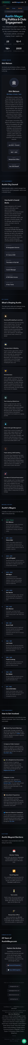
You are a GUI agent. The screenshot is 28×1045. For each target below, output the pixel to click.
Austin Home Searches (8, 1021)
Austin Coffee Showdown (12, 1018)
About (11, 1040)
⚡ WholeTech (6, 2)
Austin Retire (22, 1023)
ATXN (18, 733)
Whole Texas (19, 1031)
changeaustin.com (14, 986)
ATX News (5, 1016)
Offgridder (17, 1029)
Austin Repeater (13, 1023)
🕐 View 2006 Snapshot (14, 970)
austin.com (18, 2)
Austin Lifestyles (20, 1021)
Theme (4, 5)
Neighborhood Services (9, 770)
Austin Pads (5, 1023)
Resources (7, 1039)
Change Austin (20, 1027)
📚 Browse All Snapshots (14, 965)
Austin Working (11, 1027)
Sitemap (20, 8)
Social (13, 8)
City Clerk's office (8, 752)
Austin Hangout (21, 1020)
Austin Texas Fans (15, 1025)
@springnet (14, 1008)
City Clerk (11, 821)
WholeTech (16, 1006)
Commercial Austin (8, 1029)
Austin (10, 1016)
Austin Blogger (17, 1016)
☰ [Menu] (25, 2)
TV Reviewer (11, 1031)
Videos (7, 8)
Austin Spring (6, 1025)
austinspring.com (14, 999)
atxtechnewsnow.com (14, 994)
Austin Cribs (23, 1018)
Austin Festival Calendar (9, 1020)
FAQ (22, 1039)
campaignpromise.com (14, 990)
